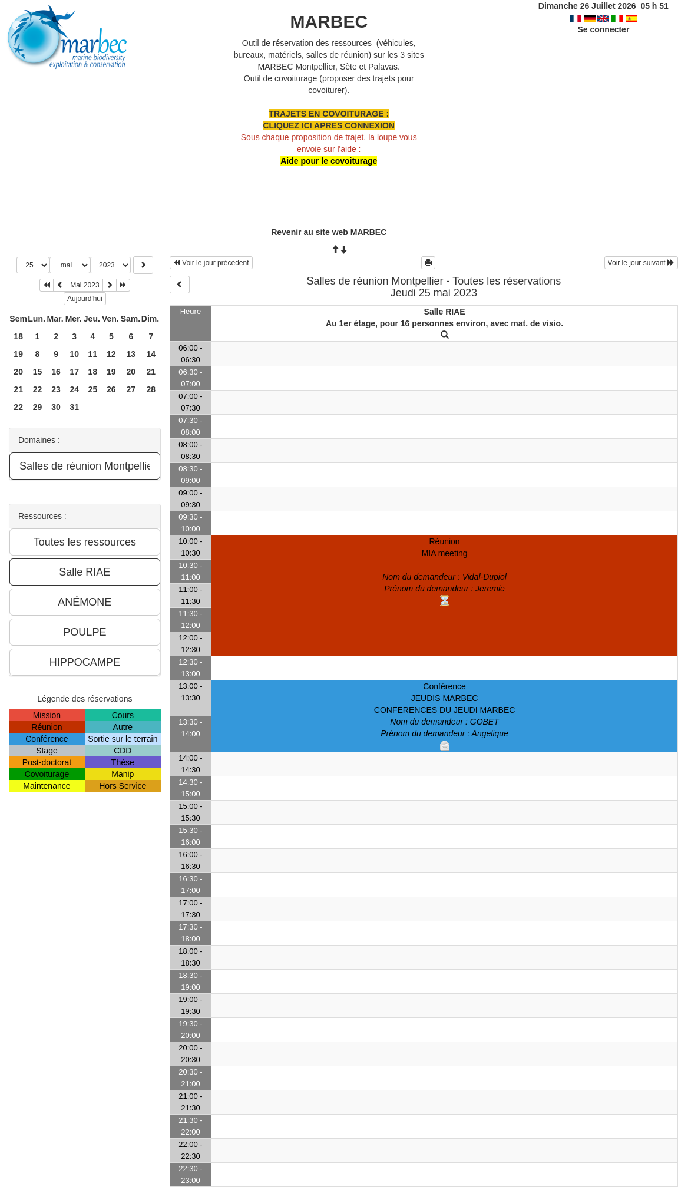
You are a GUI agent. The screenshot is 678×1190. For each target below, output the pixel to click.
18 (18, 336)
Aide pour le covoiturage (328, 161)
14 (151, 354)
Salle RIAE (444, 311)
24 (74, 389)
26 (111, 389)
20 (18, 371)
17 (74, 371)
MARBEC (329, 21)
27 (130, 389)
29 (37, 407)
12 (111, 354)
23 (56, 389)
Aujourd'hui (84, 299)
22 (37, 389)
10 (74, 354)
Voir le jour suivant (641, 263)
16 (56, 371)
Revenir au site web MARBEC (328, 232)
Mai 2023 (84, 285)
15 (37, 371)
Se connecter (603, 29)
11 (93, 354)
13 (130, 354)
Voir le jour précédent (211, 263)
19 (18, 354)
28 (151, 389)
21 (151, 371)
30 (56, 407)
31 (74, 407)
